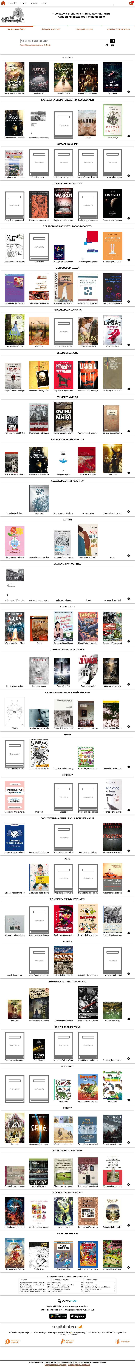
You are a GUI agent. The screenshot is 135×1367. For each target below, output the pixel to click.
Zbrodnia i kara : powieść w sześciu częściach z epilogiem (37, 1291)
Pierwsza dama (56, 1291)
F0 (111, 3)
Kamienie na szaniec (26, 1287)
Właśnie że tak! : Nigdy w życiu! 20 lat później (98, 1287)
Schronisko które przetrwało (93, 1289)
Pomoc (34, 3)
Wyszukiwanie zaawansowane (31, 45)
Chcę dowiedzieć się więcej (55, 1365)
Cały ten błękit (89, 1282)
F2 (122, 3)
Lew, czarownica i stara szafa (60, 1287)
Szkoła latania (56, 1282)
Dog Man (87, 1291)
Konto (43, 3)
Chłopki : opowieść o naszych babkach (63, 1285)
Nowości (12, 3)
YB (100, 3)
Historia (24, 3)
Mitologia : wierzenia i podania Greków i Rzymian (34, 1282)
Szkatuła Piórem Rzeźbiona (118, 29)
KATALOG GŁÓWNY (17, 29)
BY (105, 3)
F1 (116, 3)
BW (95, 3)
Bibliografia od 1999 (84, 29)
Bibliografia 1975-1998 (50, 29)
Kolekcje (47, 45)
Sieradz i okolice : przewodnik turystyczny (32, 1285)
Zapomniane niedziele (91, 1285)
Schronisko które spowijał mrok (61, 1289)
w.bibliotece (65, 1332)
